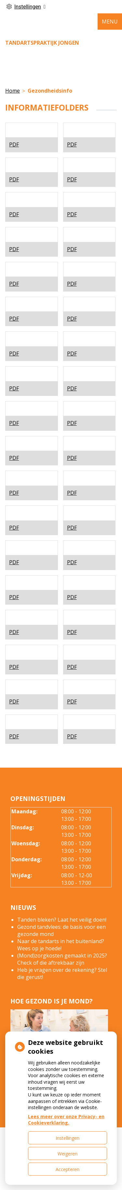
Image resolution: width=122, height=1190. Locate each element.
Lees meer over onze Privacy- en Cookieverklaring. (66, 1119)
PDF (14, 144)
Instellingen (67, 1138)
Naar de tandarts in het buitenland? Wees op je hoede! (60, 945)
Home (12, 90)
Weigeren (67, 1154)
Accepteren (67, 1169)
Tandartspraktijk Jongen (42, 42)
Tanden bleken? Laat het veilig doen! (61, 919)
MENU (110, 21)
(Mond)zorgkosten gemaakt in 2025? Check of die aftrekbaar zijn (62, 959)
